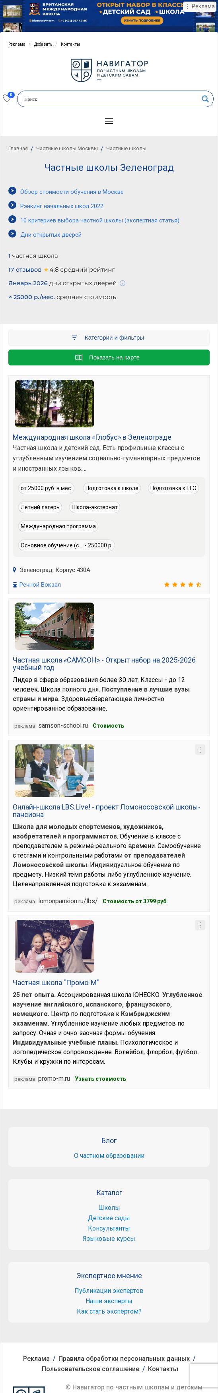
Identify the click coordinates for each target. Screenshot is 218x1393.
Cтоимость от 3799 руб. (135, 901)
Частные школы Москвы (67, 148)
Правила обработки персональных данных (124, 1358)
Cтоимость (108, 726)
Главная (18, 148)
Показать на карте (107, 357)
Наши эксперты (109, 1301)
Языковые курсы (109, 1238)
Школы (109, 1207)
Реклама (16, 44)
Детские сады (109, 1218)
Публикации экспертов (109, 1290)
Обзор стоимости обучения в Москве (72, 191)
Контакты (70, 44)
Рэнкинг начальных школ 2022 (61, 206)
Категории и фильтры (107, 337)
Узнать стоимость (100, 1079)
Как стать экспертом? (109, 1311)
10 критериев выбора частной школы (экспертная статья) (99, 220)
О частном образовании (109, 1155)
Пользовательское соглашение (90, 1369)
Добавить (43, 44)
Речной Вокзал (40, 584)
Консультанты (109, 1228)
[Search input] (110, 99)
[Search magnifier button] (205, 98)
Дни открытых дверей (51, 234)
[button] (109, 121)
